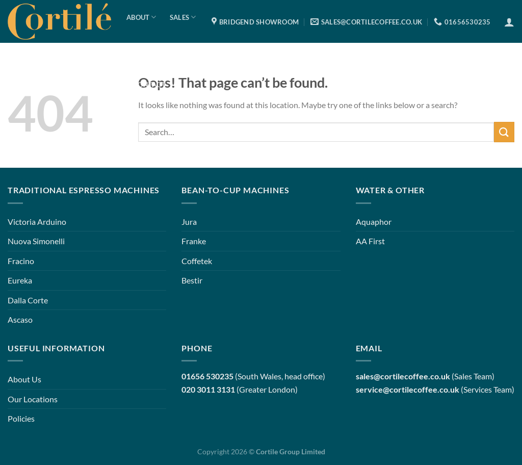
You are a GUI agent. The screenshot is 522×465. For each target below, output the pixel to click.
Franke (193, 241)
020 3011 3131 (208, 389)
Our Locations (33, 399)
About (141, 17)
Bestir (191, 280)
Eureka (20, 280)
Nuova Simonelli (36, 241)
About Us (24, 379)
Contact (149, 85)
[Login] (509, 22)
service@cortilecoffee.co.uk (407, 389)
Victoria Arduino (37, 221)
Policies (21, 418)
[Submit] (504, 132)
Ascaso (20, 319)
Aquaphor (374, 221)
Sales (183, 17)
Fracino (21, 261)
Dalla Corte (28, 300)
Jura (189, 221)
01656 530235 (207, 376)
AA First (370, 241)
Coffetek (196, 261)
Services (152, 51)
